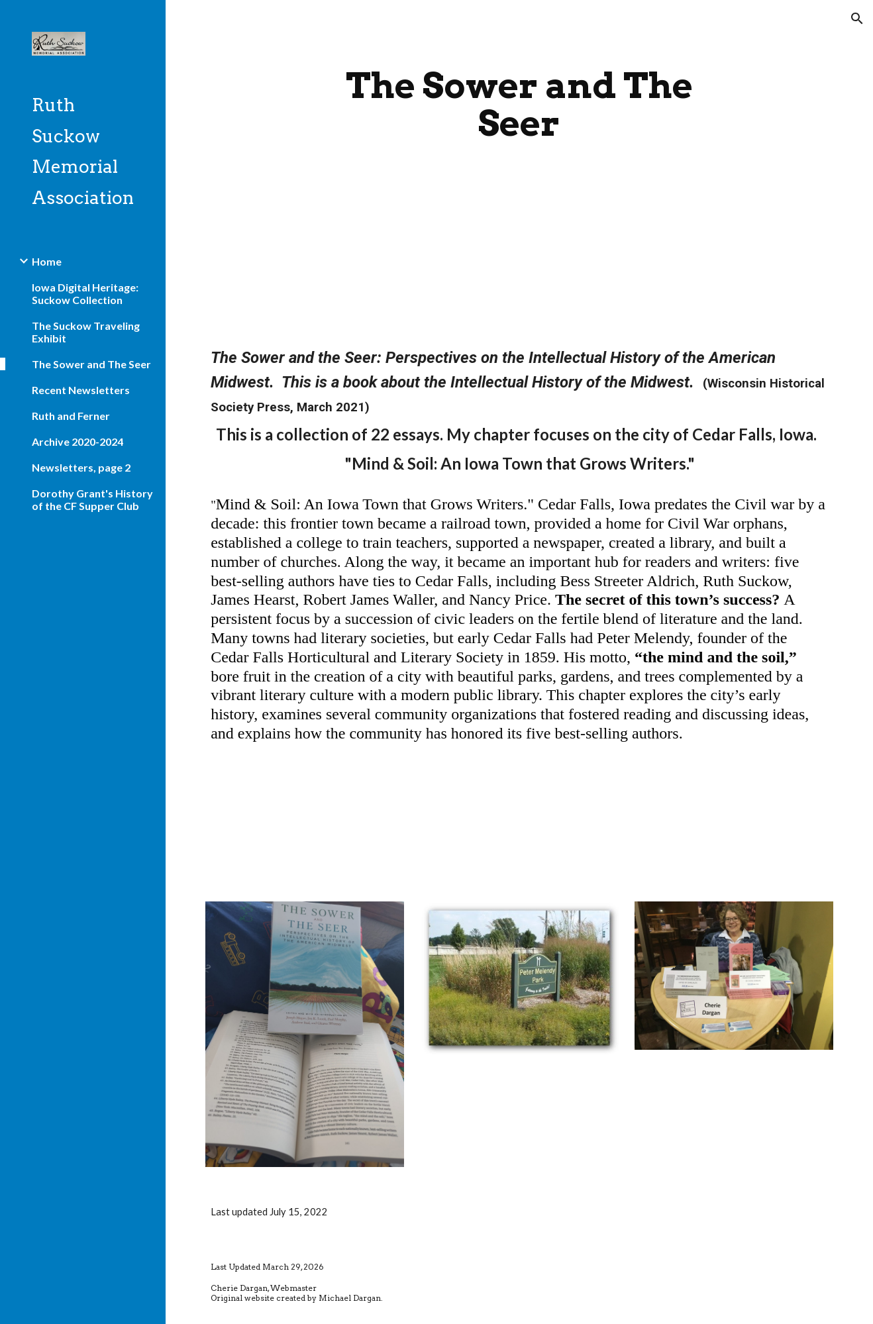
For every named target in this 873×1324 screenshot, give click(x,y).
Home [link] (47, 261)
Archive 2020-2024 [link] (77, 441)
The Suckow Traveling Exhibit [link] (86, 331)
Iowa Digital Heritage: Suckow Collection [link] (85, 293)
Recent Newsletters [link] (81, 389)
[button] (857, 18)
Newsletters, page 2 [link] (81, 467)
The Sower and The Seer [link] (91, 364)
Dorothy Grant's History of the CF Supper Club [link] (92, 499)
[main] (519, 104)
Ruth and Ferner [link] (71, 415)
